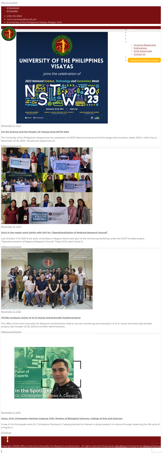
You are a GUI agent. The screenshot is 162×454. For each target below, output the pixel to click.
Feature (6, 432)
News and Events (11, 146)
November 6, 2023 (10, 412)
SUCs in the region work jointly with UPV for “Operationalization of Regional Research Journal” (54, 232)
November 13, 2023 (11, 311)
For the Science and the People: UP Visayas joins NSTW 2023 (35, 131)
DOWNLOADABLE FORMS (144, 60)
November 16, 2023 (11, 226)
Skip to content (9, 2)
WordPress (121, 446)
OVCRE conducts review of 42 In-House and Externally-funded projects (40, 317)
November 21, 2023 (11, 125)
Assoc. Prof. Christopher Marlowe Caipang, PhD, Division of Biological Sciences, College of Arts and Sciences (61, 418)
